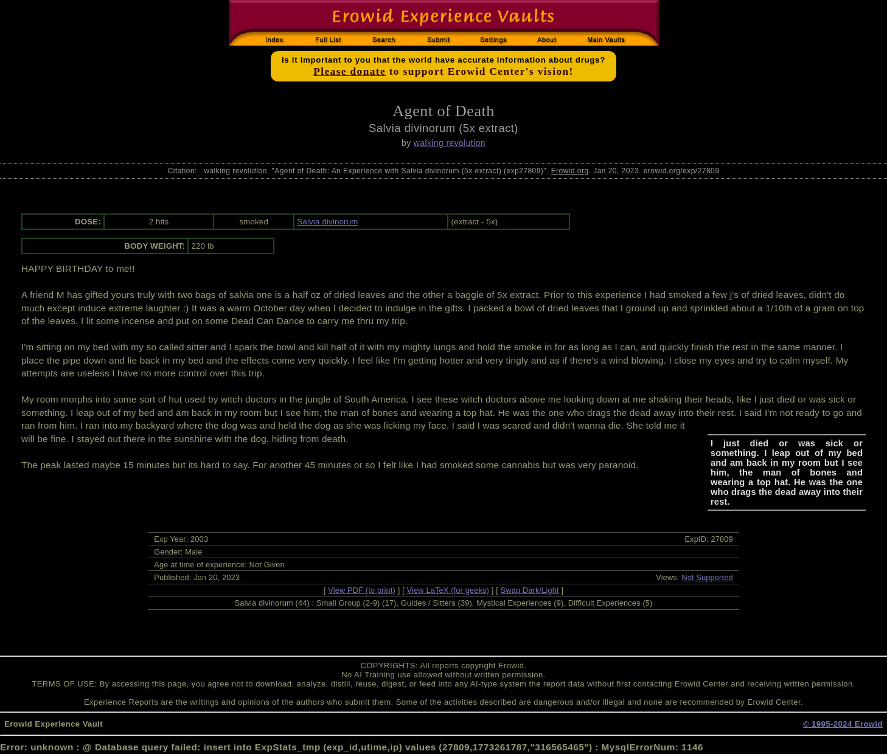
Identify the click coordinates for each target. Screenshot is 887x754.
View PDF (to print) (361, 590)
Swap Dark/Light (530, 590)
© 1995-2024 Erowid (843, 723)
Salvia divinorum (327, 221)
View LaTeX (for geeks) (448, 590)
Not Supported (707, 577)
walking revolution (449, 143)
